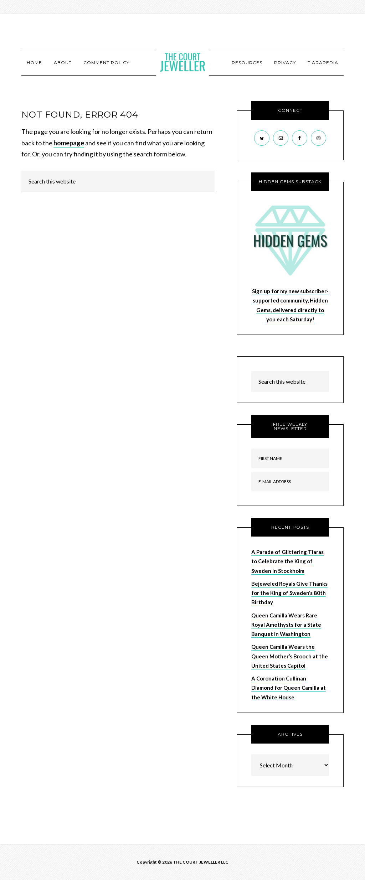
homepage (68, 143)
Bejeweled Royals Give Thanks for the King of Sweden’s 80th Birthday (289, 593)
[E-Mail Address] (290, 481)
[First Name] (290, 458)
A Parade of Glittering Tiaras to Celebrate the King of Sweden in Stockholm (287, 561)
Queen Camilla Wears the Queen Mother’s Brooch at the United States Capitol (289, 656)
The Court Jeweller (182, 62)
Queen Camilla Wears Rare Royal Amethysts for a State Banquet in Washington (286, 624)
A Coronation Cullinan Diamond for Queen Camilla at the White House (288, 687)
